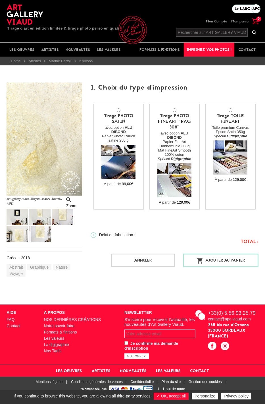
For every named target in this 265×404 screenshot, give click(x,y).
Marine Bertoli (60, 61)
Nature (62, 267)
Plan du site (171, 381)
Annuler (147, 260)
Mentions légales (49, 381)
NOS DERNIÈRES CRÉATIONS (72, 319)
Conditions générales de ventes (97, 381)
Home (16, 61)
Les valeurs (109, 49)
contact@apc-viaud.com (229, 318)
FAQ (10, 319)
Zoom (71, 205)
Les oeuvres (21, 49)
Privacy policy (236, 396)
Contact (247, 49)
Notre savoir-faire (59, 325)
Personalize (205, 396)
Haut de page (174, 388)
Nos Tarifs (53, 350)
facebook (213, 346)
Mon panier (244, 21)
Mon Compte (216, 21)
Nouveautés (78, 49)
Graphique (39, 267)
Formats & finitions (159, 49)
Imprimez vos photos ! (209, 49)
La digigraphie (56, 344)
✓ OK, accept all (171, 396)
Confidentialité (142, 381)
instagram (226, 346)
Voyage (16, 273)
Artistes (50, 49)
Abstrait (16, 267)
